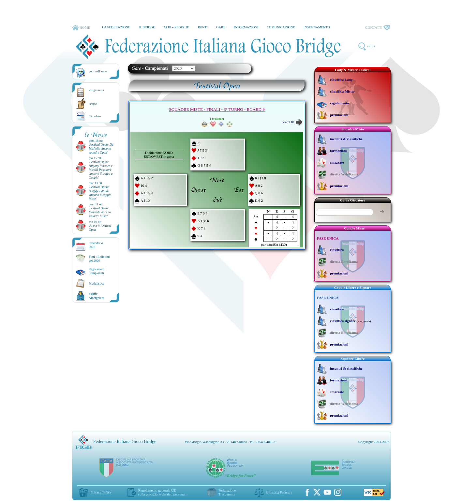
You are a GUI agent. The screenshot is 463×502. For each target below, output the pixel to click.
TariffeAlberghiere (96, 296)
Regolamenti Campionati (97, 271)
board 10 (291, 122)
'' (101, 148)
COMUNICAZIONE (281, 27)
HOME (81, 27)
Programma (96, 90)
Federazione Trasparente (227, 492)
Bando (93, 104)
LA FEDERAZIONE (116, 27)
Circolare (95, 116)
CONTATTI (377, 27)
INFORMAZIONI (246, 27)
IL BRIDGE (147, 27)
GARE (220, 27)
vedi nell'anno (98, 71)
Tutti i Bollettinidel (99, 258)
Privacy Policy (101, 492)
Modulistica (96, 283)
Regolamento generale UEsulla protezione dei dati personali (162, 492)
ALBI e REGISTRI (176, 27)
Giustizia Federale (279, 492)
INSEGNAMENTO (317, 27)
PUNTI (203, 27)
